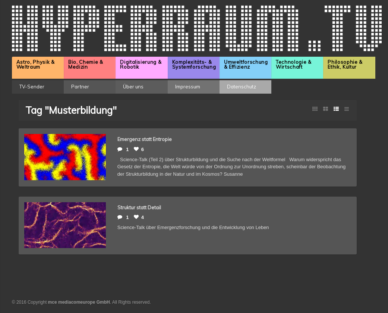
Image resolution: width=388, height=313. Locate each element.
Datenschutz (241, 87)
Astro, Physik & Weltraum (35, 64)
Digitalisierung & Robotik (140, 64)
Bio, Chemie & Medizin (85, 64)
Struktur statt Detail (139, 207)
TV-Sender (31, 87)
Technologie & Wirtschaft (293, 64)
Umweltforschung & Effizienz (246, 64)
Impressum (187, 87)
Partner (80, 87)
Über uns (133, 87)
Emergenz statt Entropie (144, 139)
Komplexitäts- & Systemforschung (194, 64)
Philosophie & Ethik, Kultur (345, 64)
